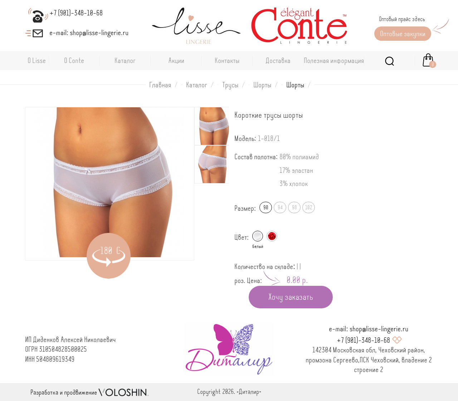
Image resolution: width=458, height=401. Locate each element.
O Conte (74, 60)
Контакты (227, 60)
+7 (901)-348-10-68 (363, 340)
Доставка (278, 60)
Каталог (125, 60)
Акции (176, 60)
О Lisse (37, 60)
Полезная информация (334, 60)
